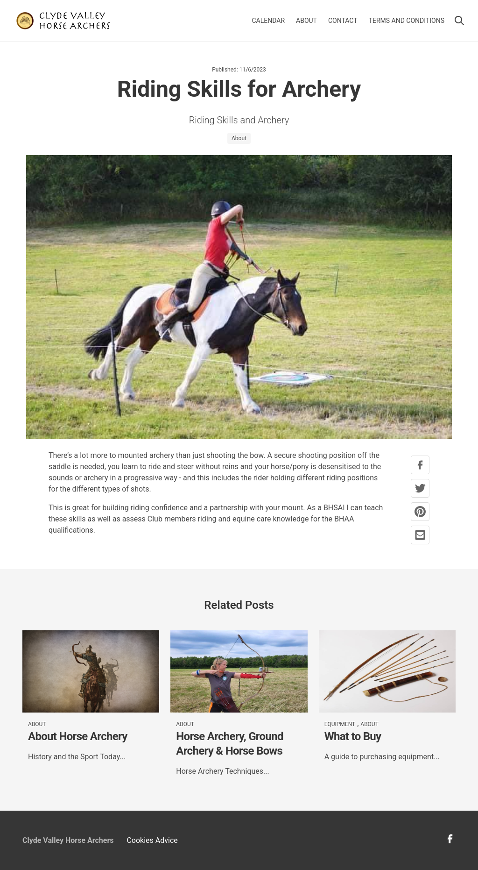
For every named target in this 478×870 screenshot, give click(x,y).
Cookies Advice (152, 840)
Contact (343, 20)
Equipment (340, 724)
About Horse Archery (77, 736)
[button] (459, 20)
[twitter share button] (420, 488)
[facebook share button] (420, 465)
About (306, 20)
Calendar (268, 20)
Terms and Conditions (406, 20)
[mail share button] (420, 535)
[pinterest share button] (420, 511)
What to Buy (352, 736)
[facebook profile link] (450, 841)
